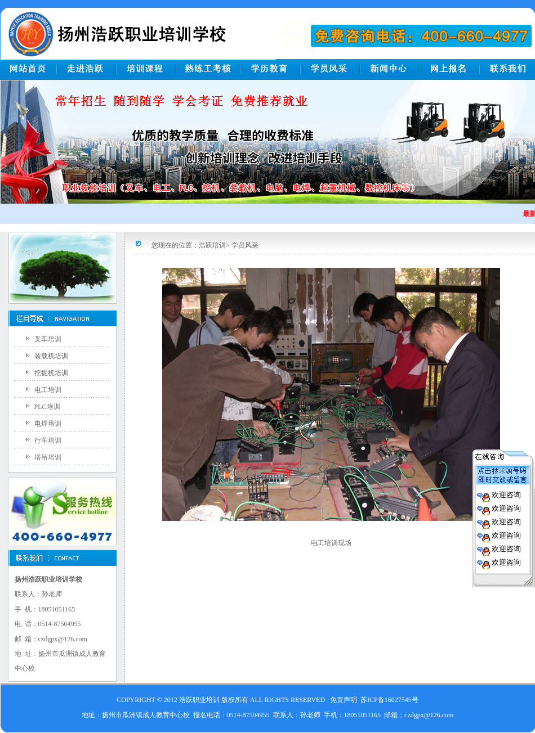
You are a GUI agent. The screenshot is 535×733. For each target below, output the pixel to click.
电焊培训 (47, 424)
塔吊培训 (47, 457)
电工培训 (47, 390)
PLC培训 (47, 407)
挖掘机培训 (51, 373)
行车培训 (47, 440)
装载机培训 (51, 356)
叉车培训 (47, 339)
